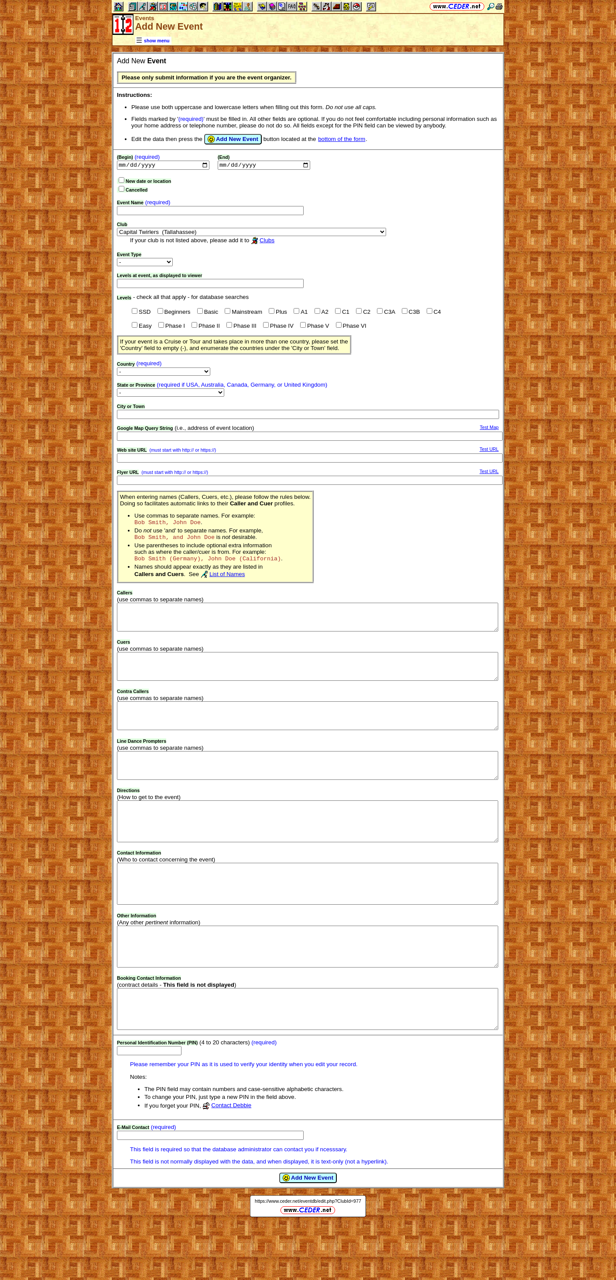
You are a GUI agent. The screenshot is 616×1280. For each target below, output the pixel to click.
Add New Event (233, 139)
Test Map (489, 428)
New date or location (148, 182)
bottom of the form (341, 139)
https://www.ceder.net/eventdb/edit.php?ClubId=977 (308, 1257)
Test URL (489, 450)
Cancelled (136, 190)
